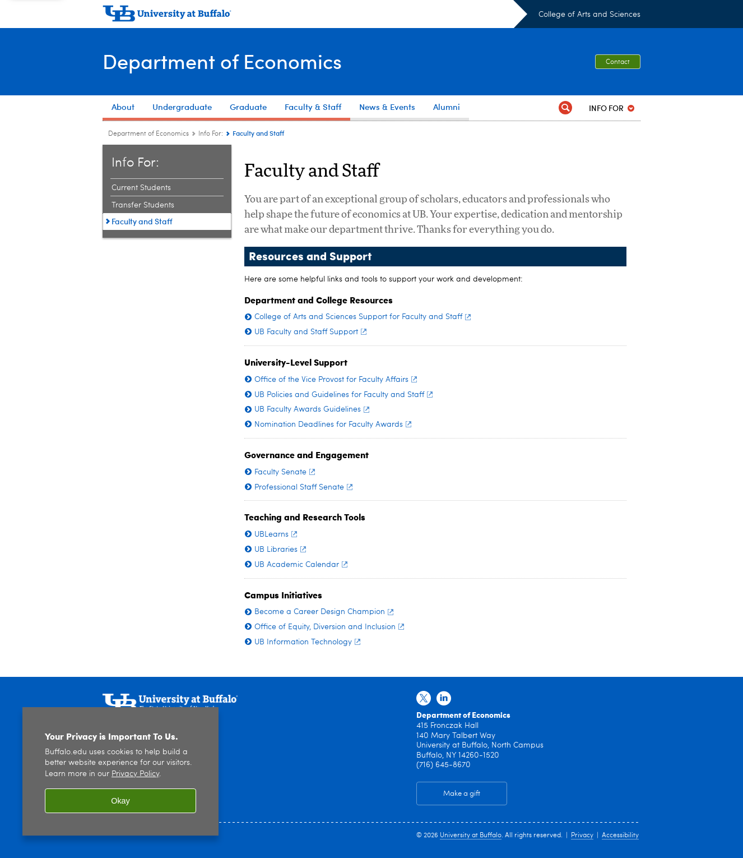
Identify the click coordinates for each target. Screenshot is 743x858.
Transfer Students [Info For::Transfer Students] (143, 205)
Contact (618, 62)
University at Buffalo (470, 835)
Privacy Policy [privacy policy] (135, 774)
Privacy (582, 835)
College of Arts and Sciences (589, 15)
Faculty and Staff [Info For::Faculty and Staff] (142, 221)
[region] (120, 771)
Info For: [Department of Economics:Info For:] (210, 134)
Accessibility (620, 835)
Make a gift (461, 793)
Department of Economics (222, 61)
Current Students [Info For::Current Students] (141, 188)
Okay (120, 800)
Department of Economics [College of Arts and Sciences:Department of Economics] (148, 134)
